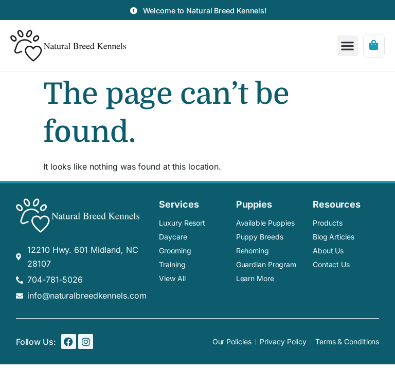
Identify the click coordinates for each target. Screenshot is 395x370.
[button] (347, 46)
